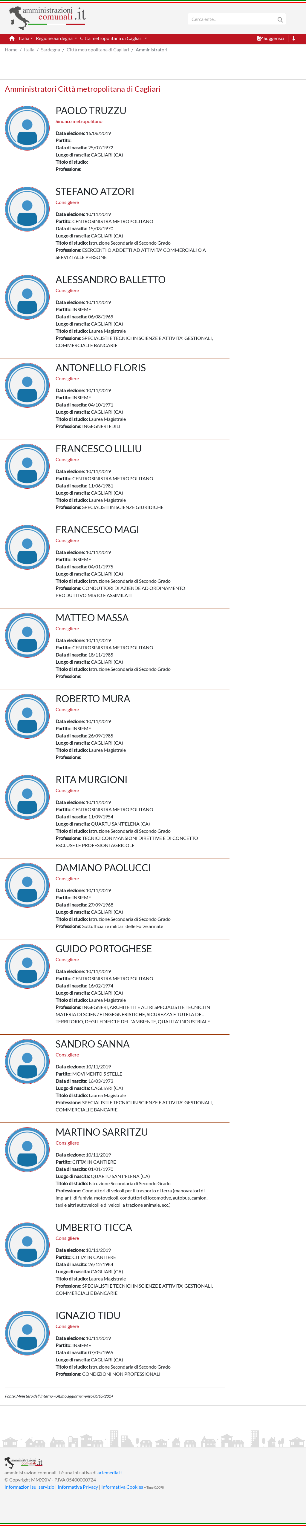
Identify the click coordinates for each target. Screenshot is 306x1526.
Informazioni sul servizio (29, 1487)
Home (11, 49)
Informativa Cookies (122, 1487)
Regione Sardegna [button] (55, 38)
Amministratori (151, 49)
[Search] (233, 18)
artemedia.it (109, 1472)
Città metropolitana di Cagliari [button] (111, 38)
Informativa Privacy (78, 1487)
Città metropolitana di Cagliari (98, 49)
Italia (29, 49)
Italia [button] (24, 38)
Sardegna (50, 49)
